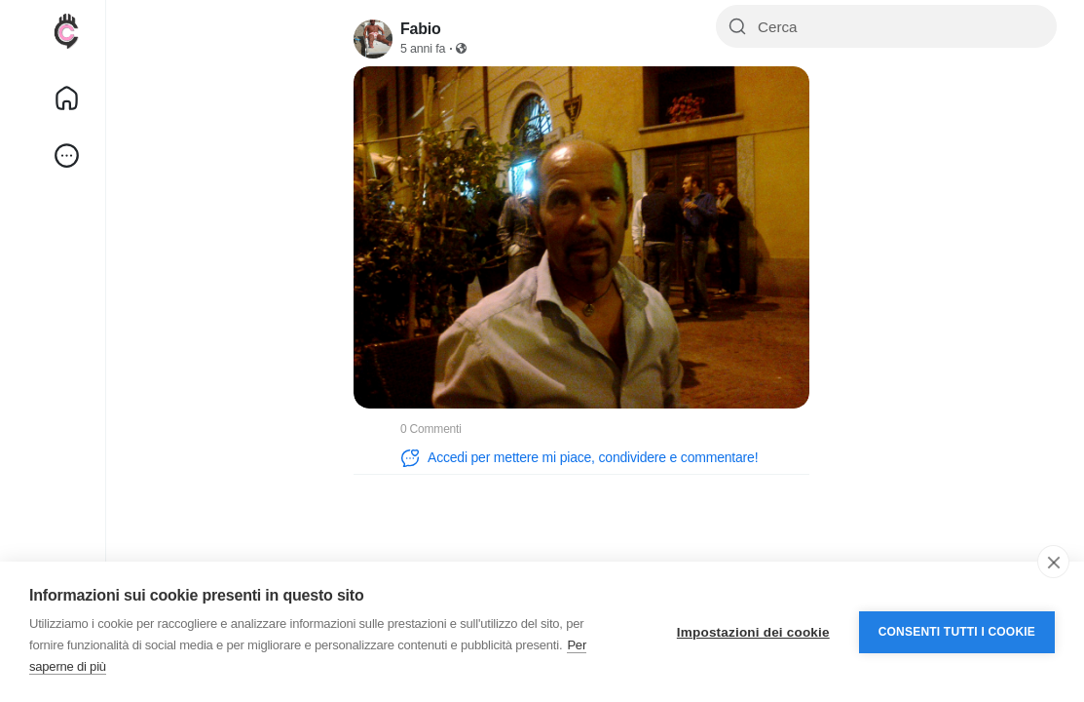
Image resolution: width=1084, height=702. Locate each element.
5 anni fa (422, 49)
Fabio (420, 28)
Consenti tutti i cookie (956, 632)
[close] (1053, 561)
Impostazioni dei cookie (753, 632)
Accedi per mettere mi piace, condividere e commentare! (579, 458)
